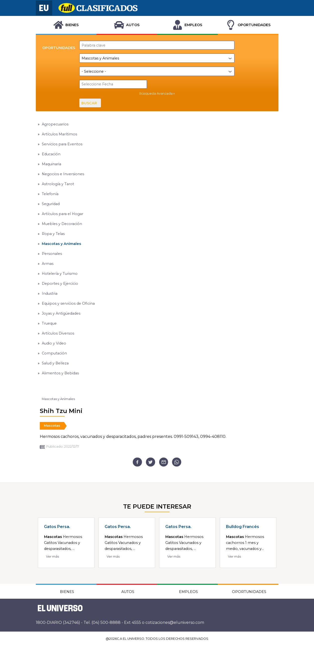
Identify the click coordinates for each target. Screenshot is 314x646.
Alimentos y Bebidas (60, 373)
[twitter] (150, 462)
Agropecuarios (55, 124)
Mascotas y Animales (61, 243)
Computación (54, 353)
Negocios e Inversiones (63, 174)
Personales (52, 253)
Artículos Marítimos (59, 134)
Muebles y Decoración (62, 224)
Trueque (49, 323)
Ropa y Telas (53, 234)
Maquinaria (51, 164)
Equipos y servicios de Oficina (68, 303)
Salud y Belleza (55, 363)
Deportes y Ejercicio (60, 283)
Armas (47, 263)
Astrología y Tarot (58, 184)
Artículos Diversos (58, 333)
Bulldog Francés (242, 526)
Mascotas (52, 425)
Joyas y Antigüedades (61, 313)
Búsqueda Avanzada (156, 93)
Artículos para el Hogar (62, 214)
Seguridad (51, 204)
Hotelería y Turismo (60, 273)
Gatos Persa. (57, 526)
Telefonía (50, 194)
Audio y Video (54, 343)
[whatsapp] (176, 462)
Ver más (52, 556)
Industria (49, 293)
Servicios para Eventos (62, 144)
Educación (51, 154)
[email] (163, 462)
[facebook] (137, 462)
